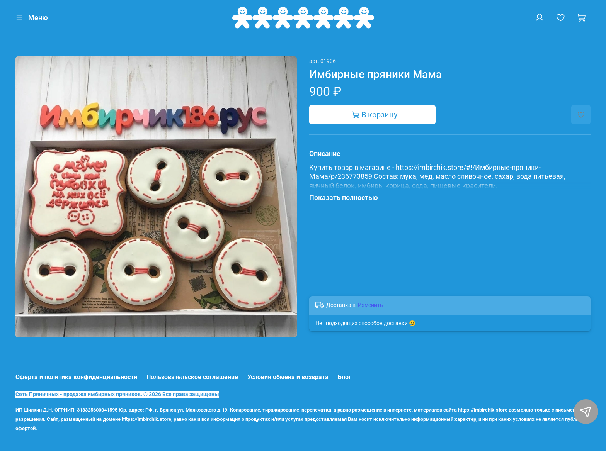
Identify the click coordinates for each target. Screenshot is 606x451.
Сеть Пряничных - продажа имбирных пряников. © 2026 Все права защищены (117, 394)
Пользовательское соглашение (192, 377)
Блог (344, 377)
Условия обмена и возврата (288, 377)
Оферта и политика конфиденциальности (76, 377)
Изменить (370, 305)
